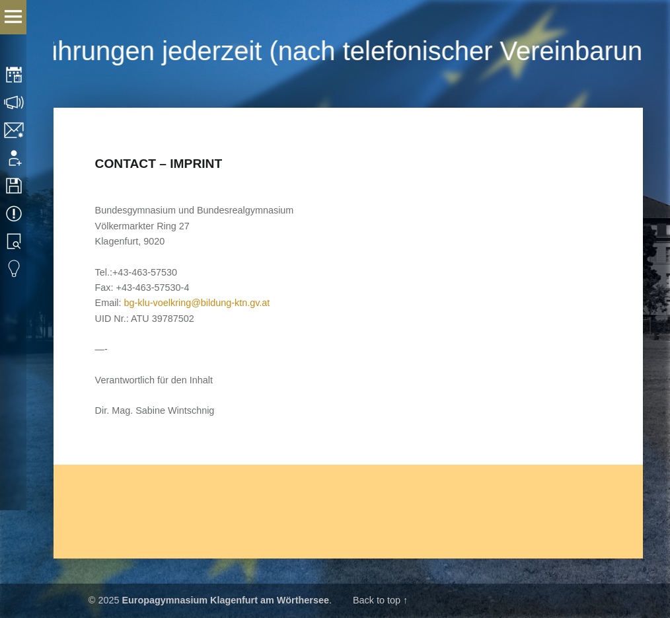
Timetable (14, 74)
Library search (14, 241)
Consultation (14, 102)
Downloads (14, 185)
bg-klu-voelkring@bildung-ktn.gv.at (197, 302)
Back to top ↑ (380, 600)
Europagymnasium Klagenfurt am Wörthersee (225, 600)
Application (14, 158)
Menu (13, 17)
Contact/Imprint (14, 130)
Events (14, 213)
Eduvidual (14, 269)
